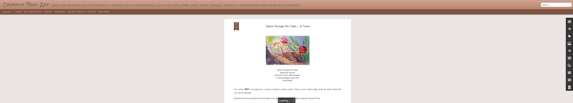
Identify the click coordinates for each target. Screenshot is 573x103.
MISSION (91, 12)
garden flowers (249, 38)
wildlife (288, 40)
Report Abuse (304, 101)
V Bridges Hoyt (304, 38)
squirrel (270, 38)
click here (314, 30)
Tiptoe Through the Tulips (285, 38)
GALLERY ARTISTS (76, 12)
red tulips (262, 38)
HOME (18, 12)
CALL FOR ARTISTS (32, 12)
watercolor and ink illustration (326, 38)
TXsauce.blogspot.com (297, 30)
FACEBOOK (59, 12)
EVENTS (48, 12)
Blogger (295, 101)
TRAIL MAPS (104, 12)
